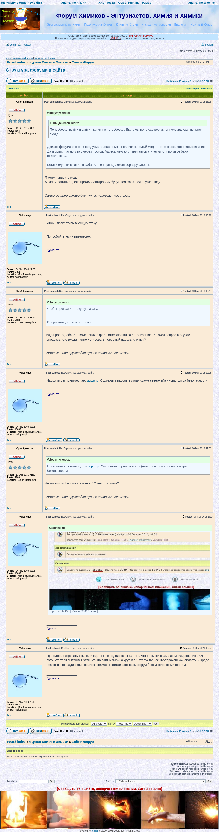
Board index (16, 62)
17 (203, 81)
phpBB (95, 830)
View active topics (45, 58)
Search (207, 44)
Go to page (172, 81)
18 (207, 81)
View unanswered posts (19, 58)
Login (11, 44)
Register (24, 44)
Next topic (206, 88)
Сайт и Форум (83, 62)
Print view (13, 88)
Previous (184, 81)
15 (196, 81)
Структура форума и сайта (35, 69)
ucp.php (92, 380)
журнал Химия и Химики (48, 62)
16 (199, 81)
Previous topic (191, 88)
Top (9, 207)
